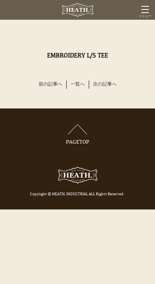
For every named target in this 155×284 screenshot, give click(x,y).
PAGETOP (78, 134)
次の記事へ (105, 84)
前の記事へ (50, 84)
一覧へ (78, 84)
